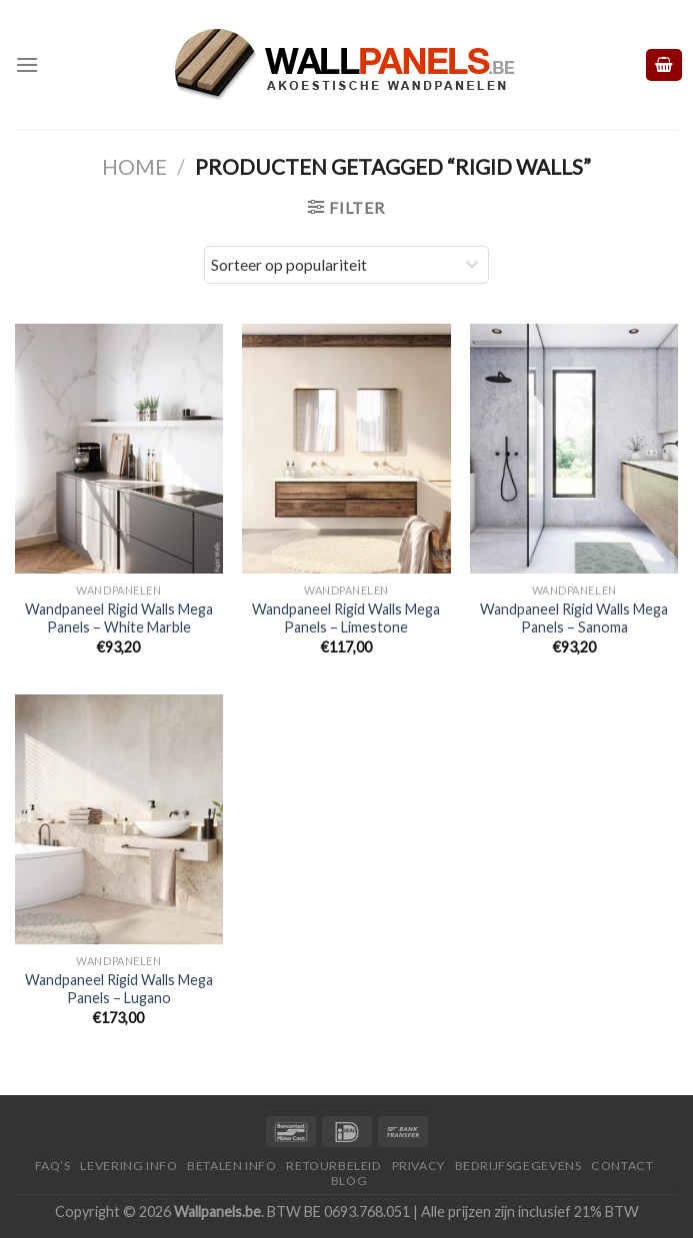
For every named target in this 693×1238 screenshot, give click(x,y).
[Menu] (27, 64)
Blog (349, 1180)
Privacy (418, 1165)
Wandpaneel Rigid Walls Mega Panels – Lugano (119, 989)
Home (134, 166)
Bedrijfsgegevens (518, 1165)
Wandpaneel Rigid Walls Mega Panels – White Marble (119, 618)
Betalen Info (231, 1165)
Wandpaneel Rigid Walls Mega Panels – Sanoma (574, 618)
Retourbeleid (333, 1165)
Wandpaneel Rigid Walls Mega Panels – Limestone (346, 618)
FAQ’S (53, 1165)
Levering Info (128, 1165)
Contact (622, 1165)
